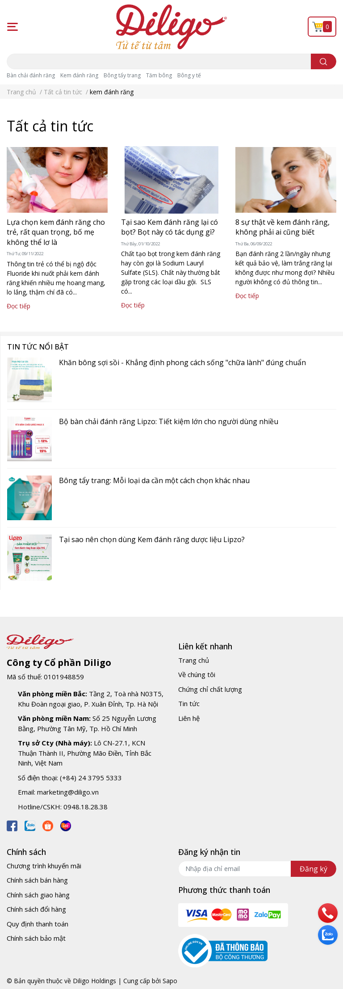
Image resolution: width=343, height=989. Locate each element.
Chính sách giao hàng (38, 894)
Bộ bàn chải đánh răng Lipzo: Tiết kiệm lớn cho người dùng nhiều (168, 421)
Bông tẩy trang (122, 75)
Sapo (170, 980)
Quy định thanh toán (37, 923)
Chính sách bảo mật (36, 938)
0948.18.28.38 (85, 806)
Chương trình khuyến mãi (44, 865)
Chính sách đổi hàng (36, 909)
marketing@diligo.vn (68, 791)
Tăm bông (159, 75)
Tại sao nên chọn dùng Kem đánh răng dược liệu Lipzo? (152, 539)
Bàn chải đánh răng (31, 75)
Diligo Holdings (94, 980)
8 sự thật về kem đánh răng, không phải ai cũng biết (282, 227)
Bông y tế (189, 75)
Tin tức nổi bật (38, 347)
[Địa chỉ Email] (257, 869)
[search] (323, 61)
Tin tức (189, 703)
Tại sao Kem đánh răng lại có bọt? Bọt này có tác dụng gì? (169, 227)
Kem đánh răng (79, 75)
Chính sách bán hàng (37, 879)
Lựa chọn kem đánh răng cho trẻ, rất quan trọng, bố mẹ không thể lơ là (56, 232)
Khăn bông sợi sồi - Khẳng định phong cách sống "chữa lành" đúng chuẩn (182, 362)
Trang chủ (193, 660)
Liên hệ (189, 718)
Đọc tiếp (18, 306)
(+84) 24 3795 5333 (91, 777)
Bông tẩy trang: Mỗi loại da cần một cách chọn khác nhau (154, 480)
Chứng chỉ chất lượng (210, 689)
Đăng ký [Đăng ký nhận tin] (313, 869)
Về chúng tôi (196, 674)
